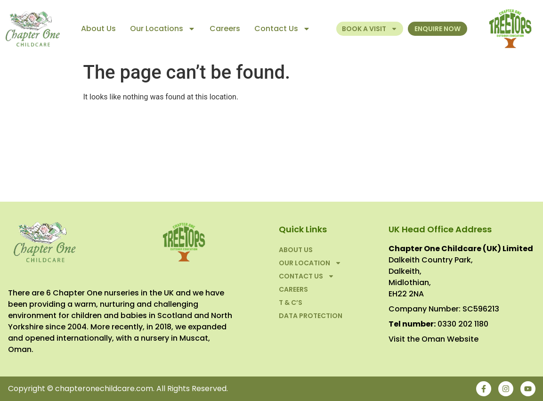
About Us (98, 28)
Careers (225, 28)
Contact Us (282, 28)
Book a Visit (369, 29)
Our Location (310, 263)
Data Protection (310, 315)
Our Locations (162, 28)
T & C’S (290, 302)
